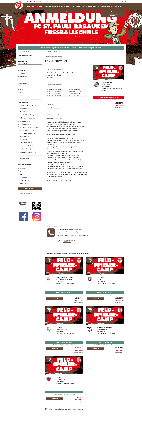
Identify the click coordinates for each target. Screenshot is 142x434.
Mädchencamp (24, 121)
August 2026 (22, 177)
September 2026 (23, 180)
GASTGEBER (116, 6)
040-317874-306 (67, 242)
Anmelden (113, 15)
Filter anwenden (30, 188)
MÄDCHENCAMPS (78, 6)
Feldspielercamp (24, 124)
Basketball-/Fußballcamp (27, 115)
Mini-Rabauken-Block (26, 130)
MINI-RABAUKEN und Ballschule (98, 6)
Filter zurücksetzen (26, 193)
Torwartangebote (23, 158)
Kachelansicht (23, 73)
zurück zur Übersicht (53, 51)
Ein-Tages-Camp (24, 149)
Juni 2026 (21, 171)
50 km (20, 96)
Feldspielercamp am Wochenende (29, 127)
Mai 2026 (21, 168)
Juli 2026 (21, 174)
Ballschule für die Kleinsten (26, 133)
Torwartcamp (23, 136)
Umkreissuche (23, 84)
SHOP (39, 1)
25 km (20, 93)
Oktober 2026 (23, 183)
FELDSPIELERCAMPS (35, 6)
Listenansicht (22, 77)
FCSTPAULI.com (32, 1)
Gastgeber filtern (30, 63)
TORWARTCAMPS (51, 6)
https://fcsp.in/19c (65, 180)
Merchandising (23, 112)
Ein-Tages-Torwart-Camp (27, 105)
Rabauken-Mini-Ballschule (27, 118)
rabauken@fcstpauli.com (69, 240)
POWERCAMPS (64, 6)
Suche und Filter (24, 51)
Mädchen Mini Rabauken (27, 152)
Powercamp (23, 139)
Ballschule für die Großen (26, 146)
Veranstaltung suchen (30, 55)
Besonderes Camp (25, 143)
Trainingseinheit (23, 108)
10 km (20, 89)
